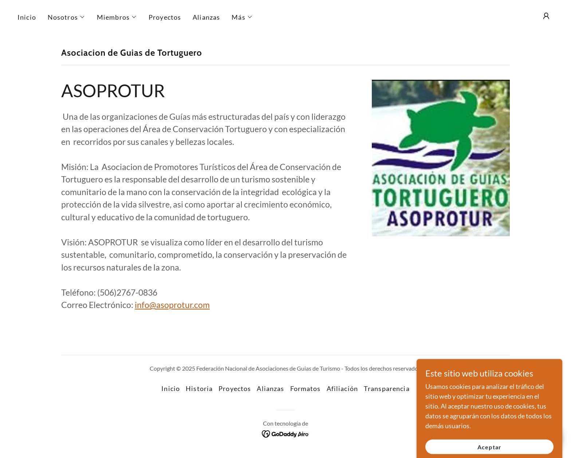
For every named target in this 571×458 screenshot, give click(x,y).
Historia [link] (199, 388)
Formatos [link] (305, 388)
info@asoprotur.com (172, 305)
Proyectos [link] (165, 17)
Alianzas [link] (206, 17)
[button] (66, 17)
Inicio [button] (170, 388)
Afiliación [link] (342, 388)
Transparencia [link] (387, 388)
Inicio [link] (26, 17)
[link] (286, 433)
